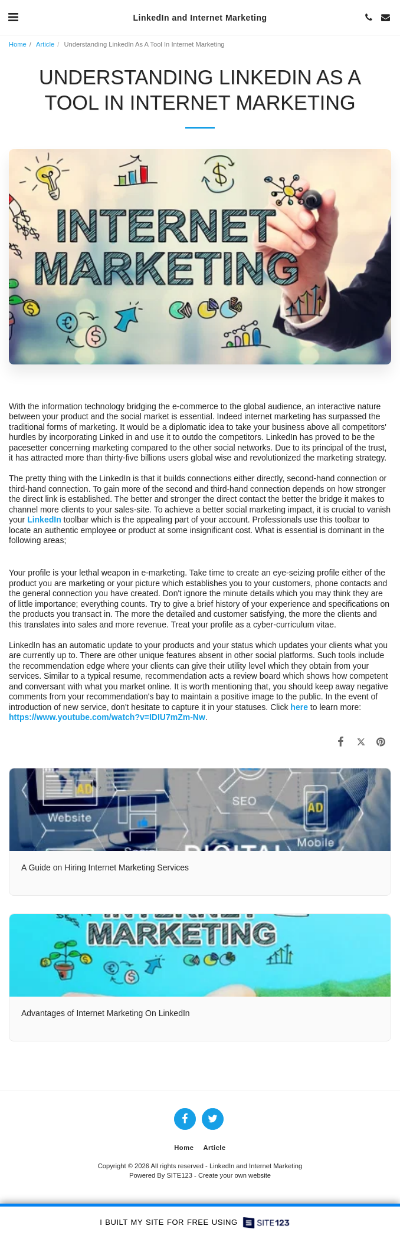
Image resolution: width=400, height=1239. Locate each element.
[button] (13, 17)
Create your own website (234, 1175)
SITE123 (179, 1175)
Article (45, 44)
